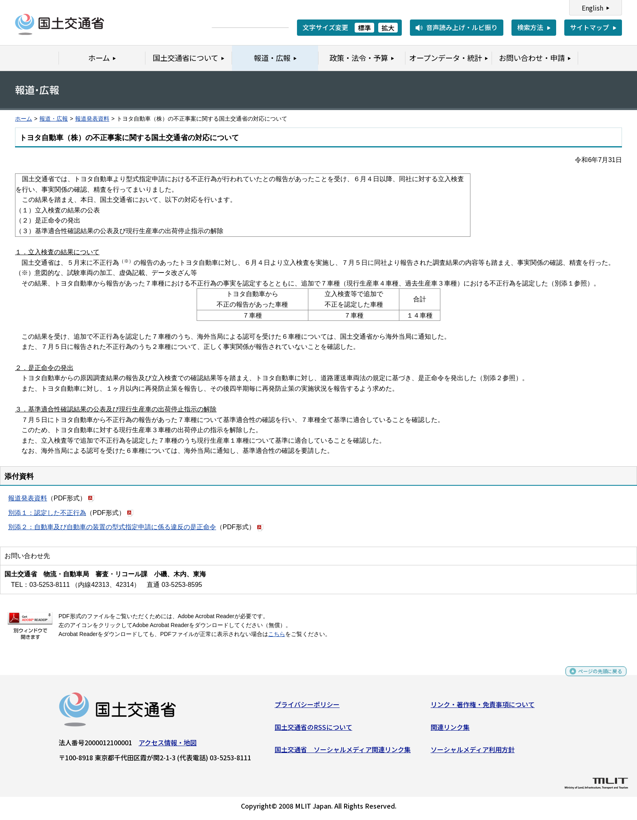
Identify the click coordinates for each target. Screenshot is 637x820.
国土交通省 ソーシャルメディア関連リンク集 (343, 752)
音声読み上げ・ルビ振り (462, 27)
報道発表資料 (92, 119)
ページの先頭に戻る (593, 678)
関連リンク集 (450, 730)
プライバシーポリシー (307, 707)
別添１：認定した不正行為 (47, 512)
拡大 (387, 27)
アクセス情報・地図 (168, 746)
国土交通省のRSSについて (313, 730)
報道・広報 (53, 119)
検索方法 (530, 27)
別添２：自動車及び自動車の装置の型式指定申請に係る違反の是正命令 (112, 527)
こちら (276, 634)
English (592, 8)
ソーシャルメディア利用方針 (473, 752)
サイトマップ (589, 27)
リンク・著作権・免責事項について (483, 707)
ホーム (23, 119)
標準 (364, 27)
